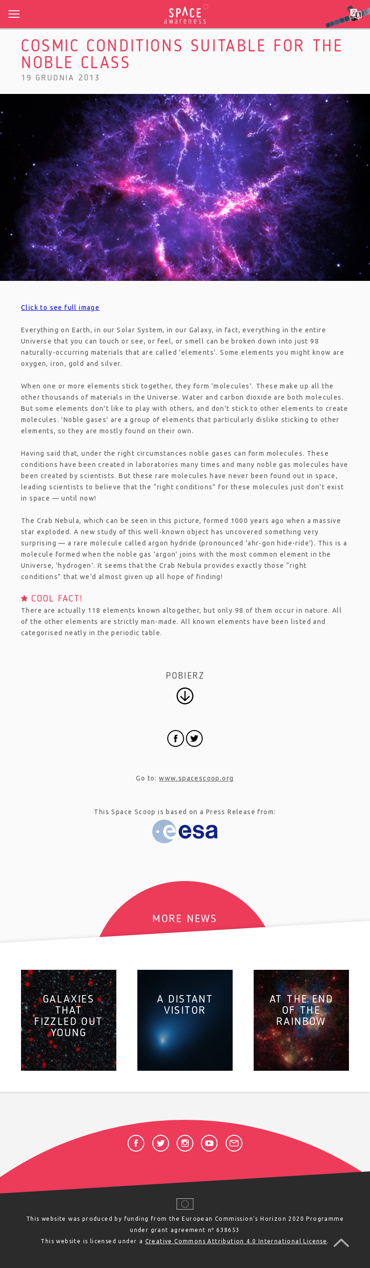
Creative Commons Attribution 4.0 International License (236, 1241)
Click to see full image (60, 307)
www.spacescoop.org (196, 778)
